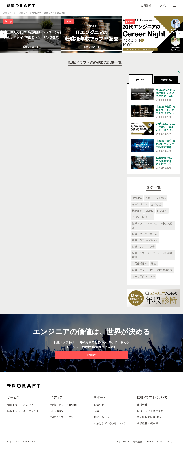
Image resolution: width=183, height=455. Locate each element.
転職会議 (137, 441)
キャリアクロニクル (143, 276)
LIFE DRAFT (58, 410)
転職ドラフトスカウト (20, 404)
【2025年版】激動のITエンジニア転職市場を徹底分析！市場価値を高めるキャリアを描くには (165, 148)
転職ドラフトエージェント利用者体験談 (152, 255)
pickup (149, 210)
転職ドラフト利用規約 (150, 410)
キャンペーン (139, 204)
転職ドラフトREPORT (30, 13)
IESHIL (150, 441)
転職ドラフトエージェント (23, 410)
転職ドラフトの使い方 (144, 240)
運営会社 (142, 404)
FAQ (96, 410)
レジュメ (162, 210)
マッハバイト (123, 441)
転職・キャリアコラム (144, 233)
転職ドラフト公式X (62, 417)
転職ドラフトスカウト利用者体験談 (152, 269)
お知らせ (156, 204)
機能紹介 (137, 210)
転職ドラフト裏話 (156, 198)
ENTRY (91, 355)
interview (137, 198)
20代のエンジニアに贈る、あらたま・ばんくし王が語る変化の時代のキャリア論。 (165, 131)
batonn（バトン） (166, 441)
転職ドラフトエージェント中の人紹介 (152, 225)
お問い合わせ (102, 417)
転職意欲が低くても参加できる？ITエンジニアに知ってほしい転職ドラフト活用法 (165, 165)
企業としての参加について (109, 423)
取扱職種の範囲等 (147, 423)
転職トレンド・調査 (143, 246)
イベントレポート (142, 217)
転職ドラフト (9, 13)
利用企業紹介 (139, 263)
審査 (153, 263)
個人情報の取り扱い (149, 417)
